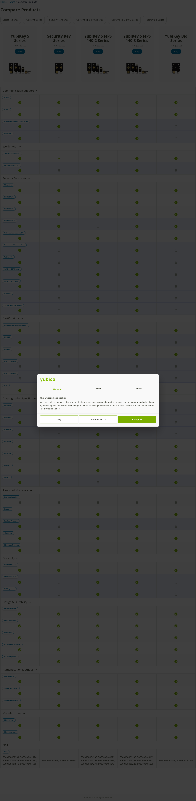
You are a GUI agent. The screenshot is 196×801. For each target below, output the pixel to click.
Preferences (98, 419)
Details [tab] (98, 388)
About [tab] (139, 388)
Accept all (137, 419)
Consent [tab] (57, 389)
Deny (59, 419)
